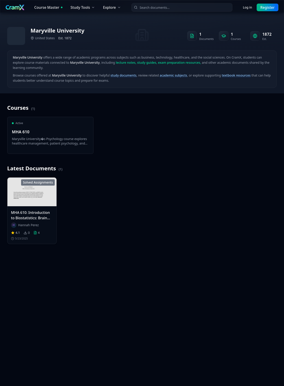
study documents (124, 75)
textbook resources (236, 75)
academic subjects (173, 75)
